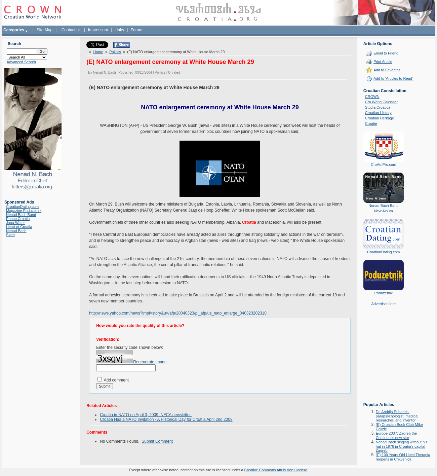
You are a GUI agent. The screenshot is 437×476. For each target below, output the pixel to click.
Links (119, 30)
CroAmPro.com (383, 164)
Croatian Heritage (379, 118)
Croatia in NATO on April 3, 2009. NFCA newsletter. (146, 414)
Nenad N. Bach (104, 72)
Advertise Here (383, 304)
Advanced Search (21, 62)
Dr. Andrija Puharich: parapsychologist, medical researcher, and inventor (397, 416)
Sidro (10, 235)
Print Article (382, 62)
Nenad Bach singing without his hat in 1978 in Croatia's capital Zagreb (401, 446)
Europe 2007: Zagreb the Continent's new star (396, 435)
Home (98, 52)
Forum (137, 30)
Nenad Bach (16, 231)
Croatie (371, 123)
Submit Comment (157, 441)
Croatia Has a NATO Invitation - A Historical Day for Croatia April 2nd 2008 (166, 419)
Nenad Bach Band (21, 215)
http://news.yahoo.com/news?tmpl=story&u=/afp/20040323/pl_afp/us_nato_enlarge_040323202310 (178, 313)
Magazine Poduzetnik (23, 211)
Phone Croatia (18, 219)
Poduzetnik (383, 293)
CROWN (372, 97)
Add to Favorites (386, 70)
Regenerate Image (149, 362)
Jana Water (15, 223)
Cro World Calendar (381, 102)
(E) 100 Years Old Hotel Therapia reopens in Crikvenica (403, 457)
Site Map (44, 30)
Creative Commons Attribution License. (276, 470)
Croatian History (378, 113)
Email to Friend (385, 53)
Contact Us (71, 30)
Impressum (98, 30)
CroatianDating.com (22, 207)
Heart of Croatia (19, 227)
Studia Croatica (377, 107)
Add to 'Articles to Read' (393, 78)
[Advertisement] (383, 359)
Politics (115, 52)
